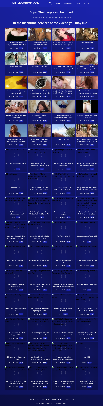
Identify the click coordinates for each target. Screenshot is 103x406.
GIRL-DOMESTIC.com (26, 3)
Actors (86, 3)
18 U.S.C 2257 (34, 399)
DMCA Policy (45, 399)
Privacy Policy (57, 399)
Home (58, 3)
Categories (68, 3)
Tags (78, 3)
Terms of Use (69, 399)
